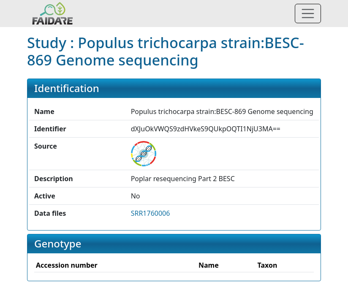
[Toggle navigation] (308, 13)
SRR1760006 (150, 213)
